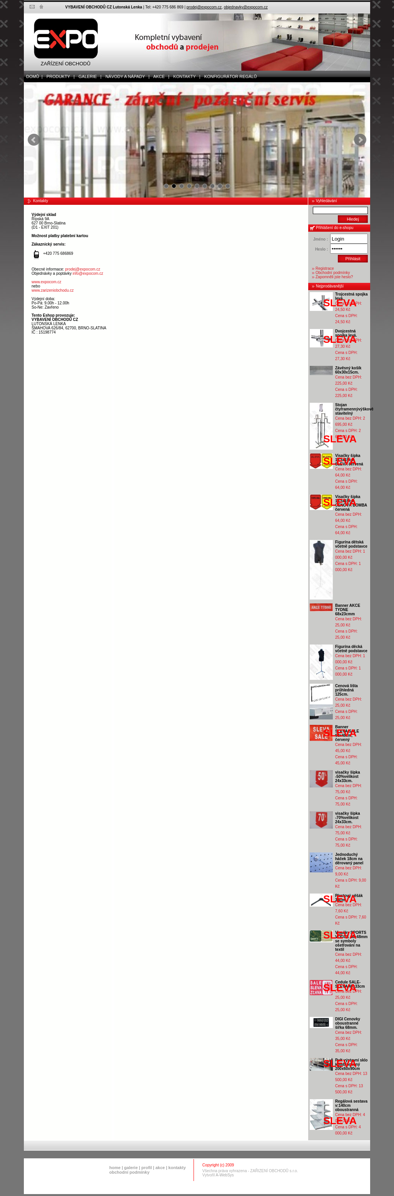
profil (146, 1167)
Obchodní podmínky (333, 273)
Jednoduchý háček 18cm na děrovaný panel (349, 858)
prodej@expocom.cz (204, 7)
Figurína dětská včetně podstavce (351, 544)
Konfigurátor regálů (229, 76)
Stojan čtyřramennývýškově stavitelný (354, 409)
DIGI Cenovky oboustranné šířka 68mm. (347, 1023)
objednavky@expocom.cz (246, 7)
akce (160, 1167)
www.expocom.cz (46, 282)
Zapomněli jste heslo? (334, 277)
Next (360, 140)
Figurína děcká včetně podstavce (351, 649)
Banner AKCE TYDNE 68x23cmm (347, 609)
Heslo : (321, 249)
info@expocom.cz (88, 273)
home (114, 1167)
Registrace (325, 268)
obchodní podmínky (129, 1172)
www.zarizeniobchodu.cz (53, 290)
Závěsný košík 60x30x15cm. (348, 370)
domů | (33, 76)
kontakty (177, 1167)
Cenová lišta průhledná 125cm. (346, 690)
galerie (131, 1167)
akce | (160, 76)
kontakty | (185, 76)
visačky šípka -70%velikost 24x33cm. (347, 817)
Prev (34, 140)
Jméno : (320, 239)
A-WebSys (225, 1175)
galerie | (88, 76)
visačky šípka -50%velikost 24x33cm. (347, 776)
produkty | (59, 76)
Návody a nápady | (126, 76)
